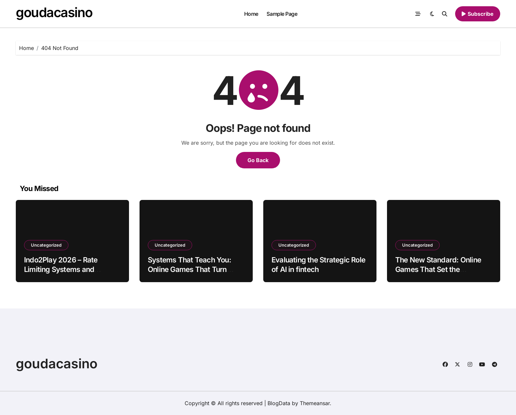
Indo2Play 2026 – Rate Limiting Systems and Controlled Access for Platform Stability (60, 274)
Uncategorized (46, 245)
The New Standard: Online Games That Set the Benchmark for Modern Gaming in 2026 (438, 274)
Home (251, 14)
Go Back (258, 160)
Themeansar (315, 403)
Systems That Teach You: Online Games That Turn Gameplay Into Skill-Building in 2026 (194, 274)
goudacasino (54, 12)
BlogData (279, 403)
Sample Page (282, 14)
